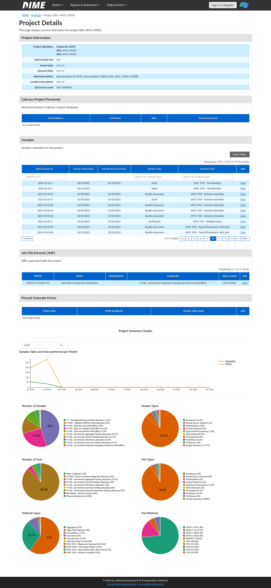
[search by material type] (207, 177)
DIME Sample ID (44, 169)
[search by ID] (45, 177)
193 (225, 238)
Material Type (207, 169)
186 (182, 238)
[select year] (42, 345)
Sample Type (154, 169)
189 (200, 238)
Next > (245, 238)
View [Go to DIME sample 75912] (242, 183)
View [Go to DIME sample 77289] (242, 210)
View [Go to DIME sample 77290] (242, 216)
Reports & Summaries (85, 5)
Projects (36, 15)
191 (213, 238)
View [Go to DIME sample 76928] (242, 227)
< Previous (27, 238)
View (244, 283)
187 (188, 238)
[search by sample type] (154, 177)
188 (194, 238)
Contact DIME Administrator (121, 584)
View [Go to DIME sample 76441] (242, 221)
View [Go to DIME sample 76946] (242, 232)
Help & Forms (116, 5)
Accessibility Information (152, 584)
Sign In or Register (223, 5)
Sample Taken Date (83, 169)
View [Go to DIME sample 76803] (242, 205)
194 (231, 238)
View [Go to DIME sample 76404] (242, 194)
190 (207, 238)
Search (57, 5)
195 (238, 238)
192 (219, 238)
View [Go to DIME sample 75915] (242, 188)
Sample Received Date (114, 169)
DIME (25, 15)
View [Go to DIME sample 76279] (242, 199)
